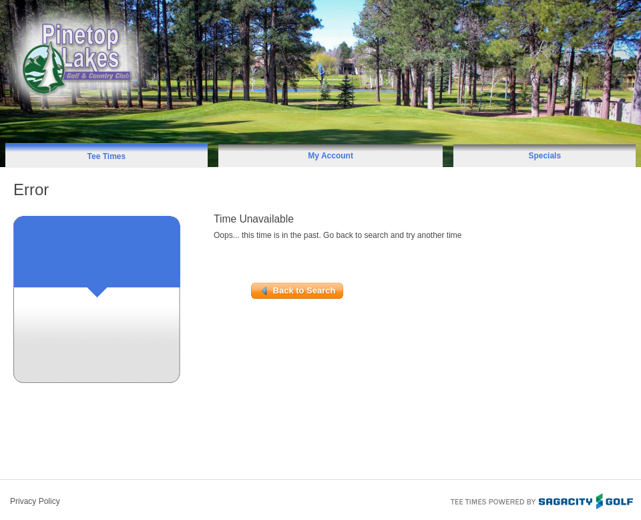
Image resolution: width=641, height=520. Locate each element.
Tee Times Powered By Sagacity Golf (541, 500)
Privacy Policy (35, 501)
